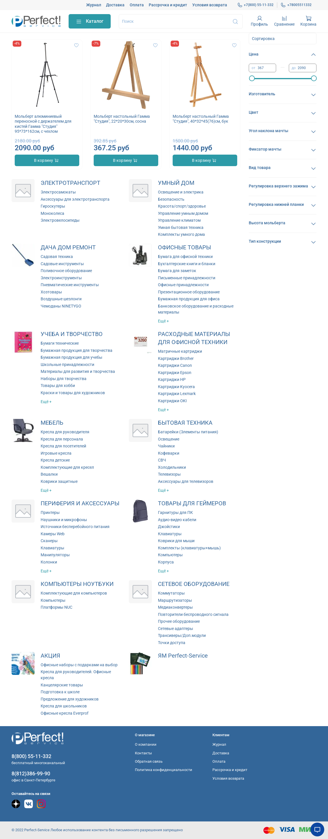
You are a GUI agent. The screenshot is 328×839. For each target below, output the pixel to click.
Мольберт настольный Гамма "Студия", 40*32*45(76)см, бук (201, 119)
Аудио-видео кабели (177, 519)
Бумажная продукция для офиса (189, 299)
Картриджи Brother (176, 358)
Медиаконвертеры (175, 607)
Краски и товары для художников (73, 392)
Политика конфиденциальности (163, 770)
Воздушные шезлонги (61, 299)
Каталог (89, 21)
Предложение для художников (70, 699)
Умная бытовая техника (180, 227)
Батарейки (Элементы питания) (188, 432)
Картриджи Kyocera (176, 386)
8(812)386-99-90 (31, 773)
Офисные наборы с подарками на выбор (79, 665)
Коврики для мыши (176, 540)
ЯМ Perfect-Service (183, 655)
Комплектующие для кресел (67, 467)
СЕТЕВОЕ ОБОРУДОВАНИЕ (193, 584)
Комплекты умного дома (181, 234)
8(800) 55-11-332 (31, 756)
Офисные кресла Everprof (64, 713)
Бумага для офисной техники (185, 256)
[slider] (251, 78)
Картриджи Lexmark (177, 393)
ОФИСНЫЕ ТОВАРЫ (184, 247)
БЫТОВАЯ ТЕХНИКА (185, 423)
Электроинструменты (61, 278)
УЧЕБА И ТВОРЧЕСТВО (72, 334)
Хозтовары (51, 292)
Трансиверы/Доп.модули (182, 635)
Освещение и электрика (180, 192)
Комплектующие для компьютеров (74, 593)
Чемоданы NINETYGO (61, 306)
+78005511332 (296, 4)
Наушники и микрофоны (64, 519)
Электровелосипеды (60, 220)
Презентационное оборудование (189, 292)
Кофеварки (168, 453)
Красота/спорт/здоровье (182, 206)
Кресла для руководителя (65, 432)
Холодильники (172, 467)
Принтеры (50, 512)
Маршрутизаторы (175, 600)
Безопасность (171, 199)
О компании (146, 744)
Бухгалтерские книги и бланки (186, 263)
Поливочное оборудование (66, 270)
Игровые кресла (56, 453)
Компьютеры (170, 555)
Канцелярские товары (62, 685)
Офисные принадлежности (183, 284)
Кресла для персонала (62, 439)
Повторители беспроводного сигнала (193, 614)
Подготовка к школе (60, 692)
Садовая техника (57, 256)
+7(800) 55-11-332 (255, 4)
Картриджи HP (172, 379)
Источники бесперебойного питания (75, 526)
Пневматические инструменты (70, 284)
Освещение (168, 439)
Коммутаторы (171, 593)
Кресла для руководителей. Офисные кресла (76, 674)
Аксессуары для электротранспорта (75, 199)
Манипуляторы (55, 555)
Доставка (115, 5)
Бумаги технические (60, 343)
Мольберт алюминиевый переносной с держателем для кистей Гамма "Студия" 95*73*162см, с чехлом (43, 124)
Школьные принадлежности (67, 364)
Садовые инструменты (62, 263)
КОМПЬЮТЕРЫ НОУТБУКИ (77, 584)
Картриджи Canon (175, 365)
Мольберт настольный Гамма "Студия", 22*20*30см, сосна (122, 119)
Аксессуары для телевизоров (185, 481)
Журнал (93, 5)
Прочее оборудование (179, 621)
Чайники (166, 446)
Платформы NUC (56, 607)
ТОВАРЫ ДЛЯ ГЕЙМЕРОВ (192, 503)
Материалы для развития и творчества (78, 371)
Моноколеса (52, 213)
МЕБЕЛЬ (52, 423)
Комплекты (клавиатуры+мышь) (189, 548)
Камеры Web (53, 534)
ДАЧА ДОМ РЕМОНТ (68, 247)
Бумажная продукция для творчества (76, 350)
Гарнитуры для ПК (175, 512)
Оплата (137, 5)
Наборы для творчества (63, 378)
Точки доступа (171, 642)
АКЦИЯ (50, 655)
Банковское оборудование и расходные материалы (195, 309)
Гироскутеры (53, 206)
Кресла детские (55, 460)
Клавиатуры (52, 548)
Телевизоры (169, 474)
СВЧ (162, 460)
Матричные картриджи (180, 351)
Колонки (49, 562)
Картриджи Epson (174, 372)
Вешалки (49, 474)
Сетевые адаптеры (175, 628)
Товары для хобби (58, 385)
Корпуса (166, 562)
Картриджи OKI (172, 400)
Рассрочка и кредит (168, 5)
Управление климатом (179, 220)
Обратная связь (149, 761)
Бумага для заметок (177, 270)
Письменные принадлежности (186, 278)
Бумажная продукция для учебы (71, 357)
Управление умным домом (183, 213)
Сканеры (49, 540)
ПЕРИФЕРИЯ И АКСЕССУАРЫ (80, 503)
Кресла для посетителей (63, 446)
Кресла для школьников (64, 706)
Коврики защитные (59, 481)
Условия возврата (209, 5)
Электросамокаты (58, 192)
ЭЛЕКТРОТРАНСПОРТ (70, 183)
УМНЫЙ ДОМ (176, 183)
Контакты (143, 753)
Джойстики (169, 526)
